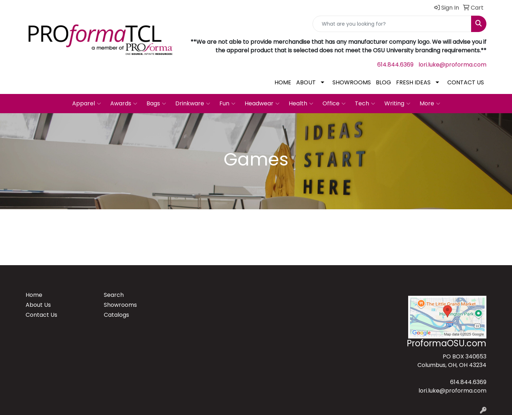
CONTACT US (465, 82)
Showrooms (120, 305)
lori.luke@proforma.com (452, 65)
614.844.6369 (395, 65)
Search (114, 295)
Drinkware (192, 103)
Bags (156, 103)
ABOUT (306, 82)
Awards (123, 103)
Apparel (86, 103)
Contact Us (41, 315)
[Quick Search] (392, 24)
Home (34, 295)
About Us (38, 305)
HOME (282, 82)
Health (301, 103)
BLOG (383, 82)
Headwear (262, 103)
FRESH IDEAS (413, 82)
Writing (397, 103)
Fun (227, 103)
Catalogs (116, 315)
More (430, 103)
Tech (365, 103)
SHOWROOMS (351, 82)
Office (334, 103)
